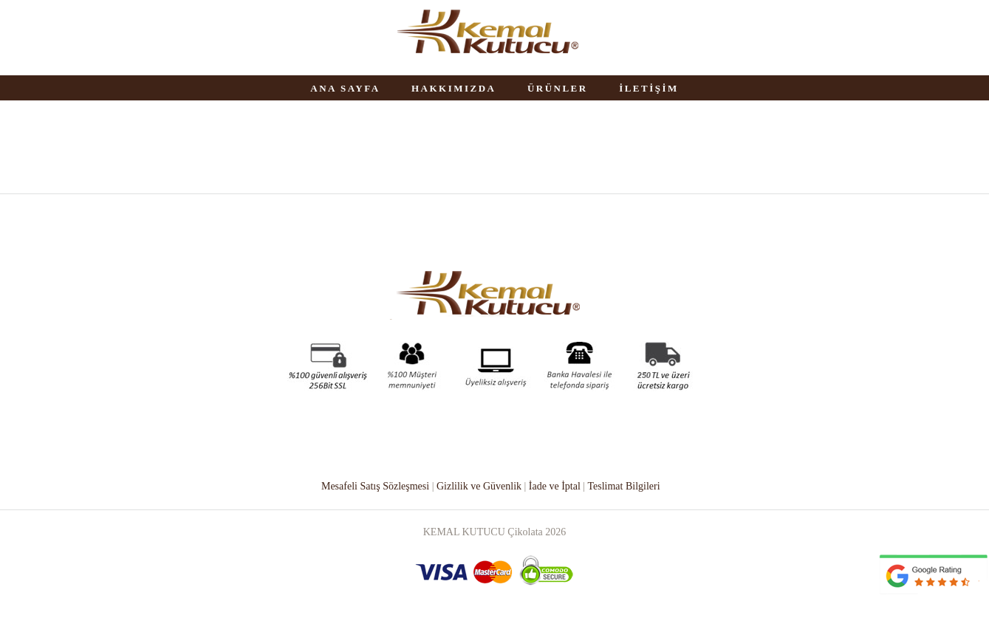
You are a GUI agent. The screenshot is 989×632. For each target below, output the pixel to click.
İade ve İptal (555, 486)
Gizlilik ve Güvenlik (479, 486)
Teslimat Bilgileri (623, 486)
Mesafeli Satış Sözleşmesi (375, 486)
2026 (555, 531)
